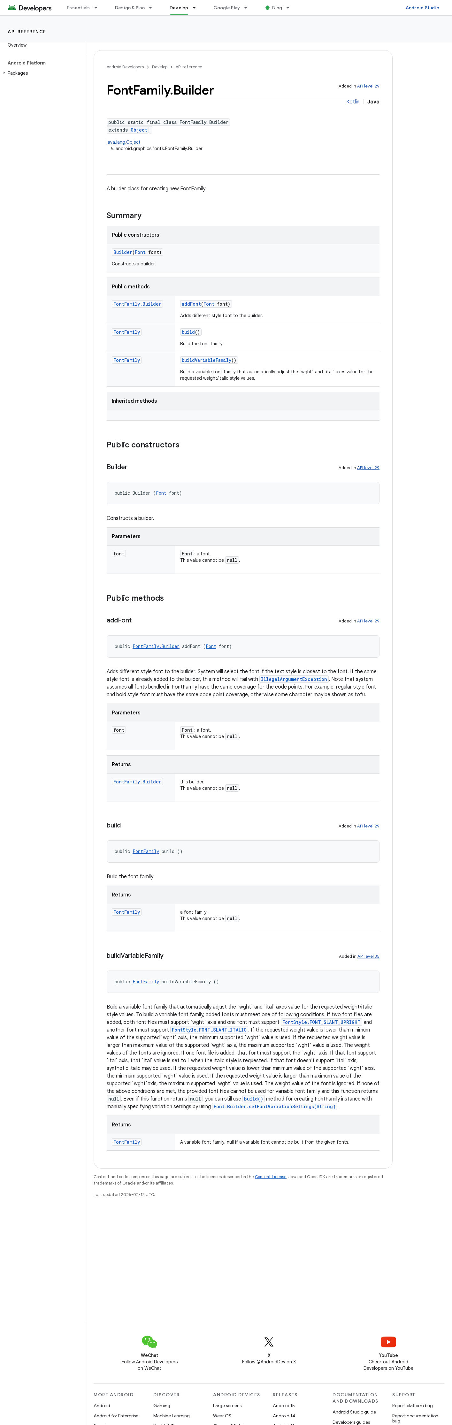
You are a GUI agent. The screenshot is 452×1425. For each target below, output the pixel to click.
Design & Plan (130, 8)
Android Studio (423, 8)
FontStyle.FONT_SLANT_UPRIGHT (321, 1022)
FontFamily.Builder (137, 304)
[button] (41, 73)
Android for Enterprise (116, 1416)
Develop (159, 67)
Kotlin (352, 102)
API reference (27, 31)
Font (140, 252)
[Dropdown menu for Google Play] (248, 7)
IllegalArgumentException (294, 679)
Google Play (226, 8)
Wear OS (222, 1416)
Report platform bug (412, 1405)
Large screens (227, 1405)
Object (139, 130)
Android (102, 1405)
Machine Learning (171, 1416)
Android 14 (284, 1416)
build (188, 332)
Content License (271, 1176)
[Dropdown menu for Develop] (197, 7)
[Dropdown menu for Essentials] (98, 7)
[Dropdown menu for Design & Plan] (153, 7)
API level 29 (368, 86)
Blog (277, 8)
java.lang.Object (124, 142)
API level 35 (368, 956)
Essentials (78, 8)
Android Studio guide (354, 1412)
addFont (191, 304)
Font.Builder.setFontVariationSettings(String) (275, 1106)
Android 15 (284, 1405)
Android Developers (125, 67)
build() (253, 1099)
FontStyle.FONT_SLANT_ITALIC (209, 1030)
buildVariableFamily (206, 360)
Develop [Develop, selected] (179, 8)
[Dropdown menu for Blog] (290, 7)
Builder (122, 252)
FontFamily (126, 332)
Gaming (161, 1405)
